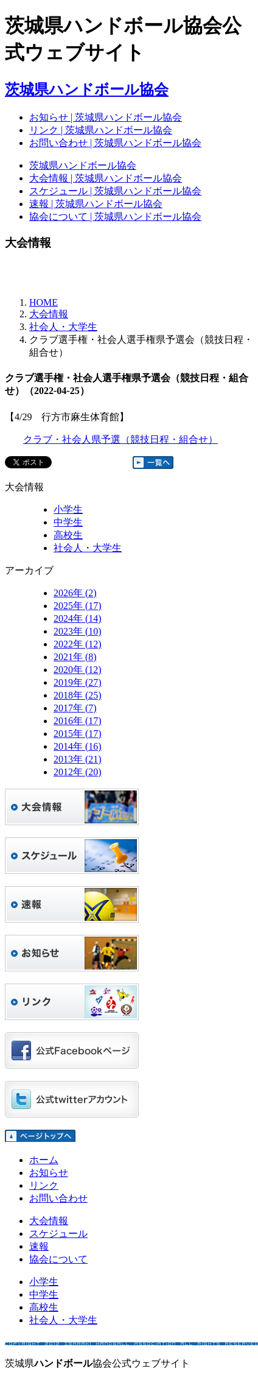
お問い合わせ (58, 1198)
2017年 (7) (75, 708)
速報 (39, 1246)
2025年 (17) (78, 605)
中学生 (68, 522)
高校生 (68, 535)
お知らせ (48, 1172)
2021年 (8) (75, 657)
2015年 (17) (78, 733)
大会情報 (48, 314)
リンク (43, 1185)
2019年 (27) (78, 682)
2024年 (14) (78, 618)
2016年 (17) (78, 721)
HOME (43, 302)
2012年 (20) (78, 772)
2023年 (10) (78, 631)
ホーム (43, 1160)
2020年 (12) (78, 669)
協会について (58, 1259)
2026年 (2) (75, 593)
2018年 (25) (78, 695)
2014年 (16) (78, 746)
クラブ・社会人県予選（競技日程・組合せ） (120, 439)
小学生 (68, 509)
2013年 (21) (78, 759)
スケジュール (58, 1233)
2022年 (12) (78, 644)
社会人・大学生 (63, 327)
